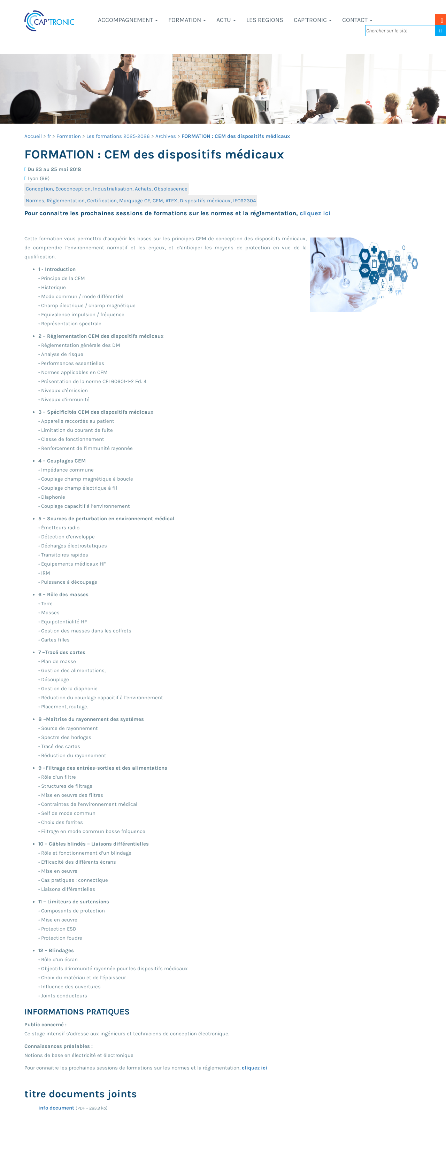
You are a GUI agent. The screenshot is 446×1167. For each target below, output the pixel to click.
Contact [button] (357, 20)
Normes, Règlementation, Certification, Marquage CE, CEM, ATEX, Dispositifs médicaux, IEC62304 (141, 200)
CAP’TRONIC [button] (313, 20)
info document (56, 1108)
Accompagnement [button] (128, 20)
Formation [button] (187, 20)
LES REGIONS (264, 20)
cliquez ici (315, 213)
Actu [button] (226, 20)
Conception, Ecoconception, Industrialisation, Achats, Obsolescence (106, 189)
